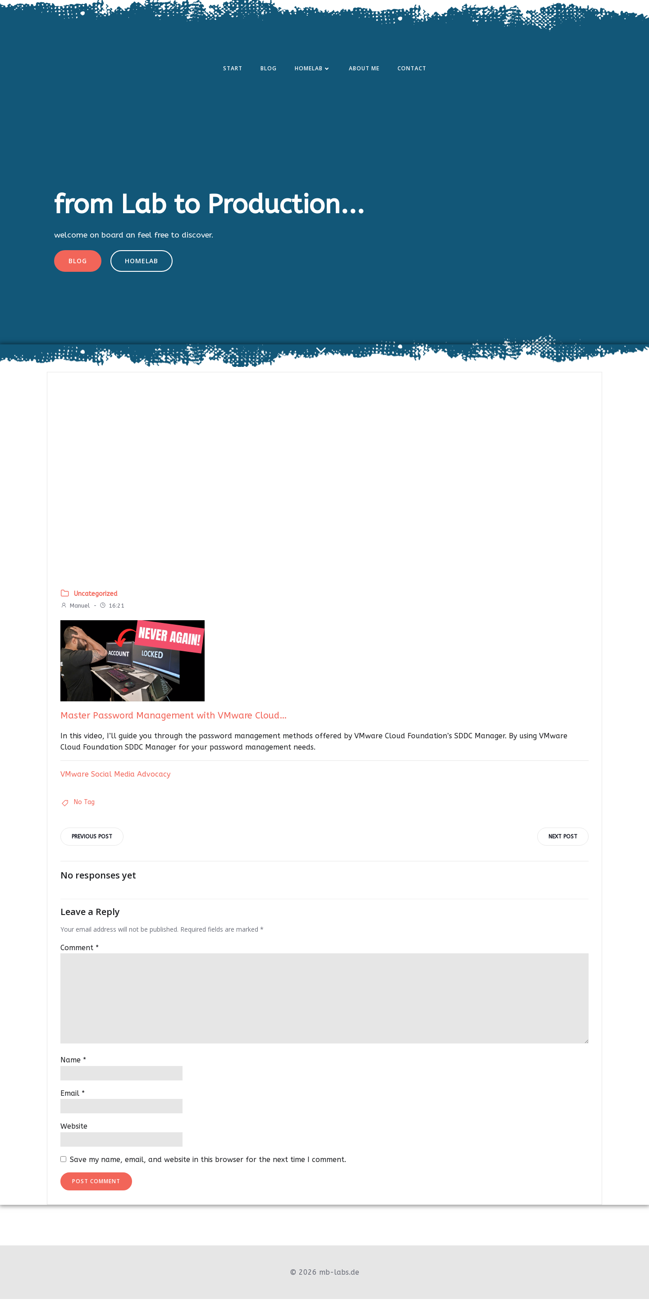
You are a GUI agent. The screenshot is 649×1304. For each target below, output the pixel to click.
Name (74, 1065)
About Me (364, 69)
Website (74, 1131)
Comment (80, 952)
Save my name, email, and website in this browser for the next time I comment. (208, 1164)
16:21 (112, 610)
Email (73, 1098)
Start (232, 69)
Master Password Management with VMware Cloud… (174, 720)
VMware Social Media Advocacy (116, 778)
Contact (412, 69)
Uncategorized (96, 598)
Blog (269, 69)
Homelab (313, 69)
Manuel (75, 610)
